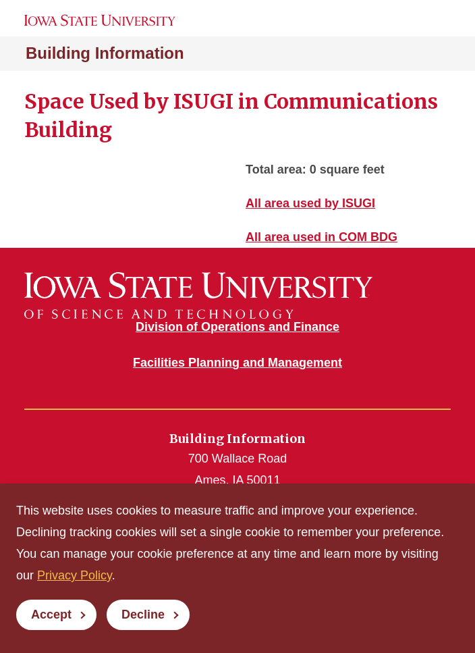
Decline (143, 614)
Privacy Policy (74, 575)
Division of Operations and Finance (237, 327)
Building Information (105, 53)
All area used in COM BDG (321, 237)
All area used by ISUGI (310, 203)
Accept (51, 614)
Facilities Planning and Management (237, 362)
